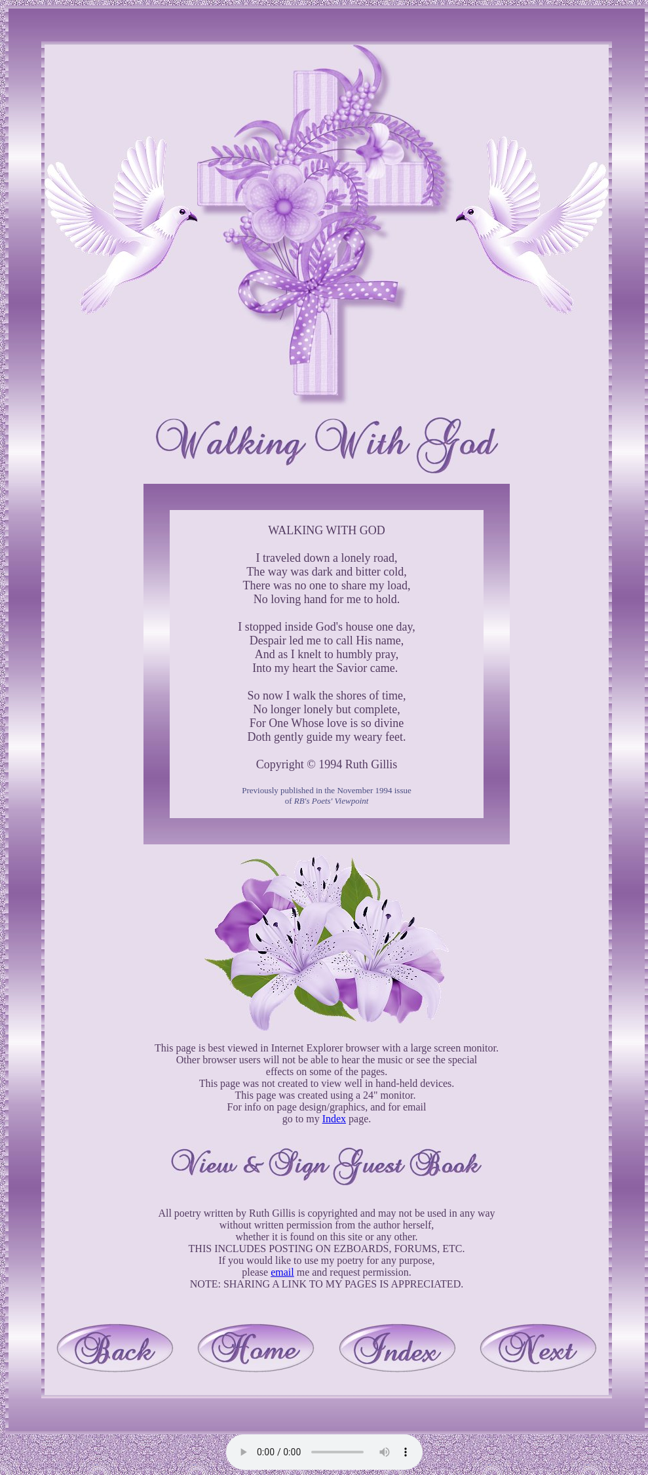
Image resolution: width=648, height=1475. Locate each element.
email (282, 1272)
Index (334, 1118)
